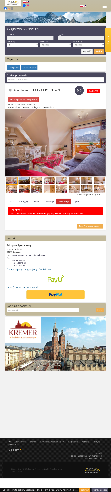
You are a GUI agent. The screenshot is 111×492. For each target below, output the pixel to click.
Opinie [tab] (76, 201)
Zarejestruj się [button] (29, 67)
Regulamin (73, 441)
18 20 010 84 (18, 263)
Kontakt (85, 441)
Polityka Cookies (99, 490)
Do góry (15, 449)
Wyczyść (87, 51)
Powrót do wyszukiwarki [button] (90, 226)
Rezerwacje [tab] (63, 201)
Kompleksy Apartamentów (52, 441)
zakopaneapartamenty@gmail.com (28, 255)
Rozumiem (85, 490)
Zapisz (100, 310)
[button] (12, 142)
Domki (33, 441)
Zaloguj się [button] (14, 67)
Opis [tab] (12, 201)
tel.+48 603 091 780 (94, 458)
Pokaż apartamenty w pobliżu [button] (23, 99)
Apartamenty (20, 441)
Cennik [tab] (36, 201)
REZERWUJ (93, 91)
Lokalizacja (49, 201)
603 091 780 (18, 265)
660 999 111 (18, 260)
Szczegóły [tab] (23, 201)
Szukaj (99, 51)
